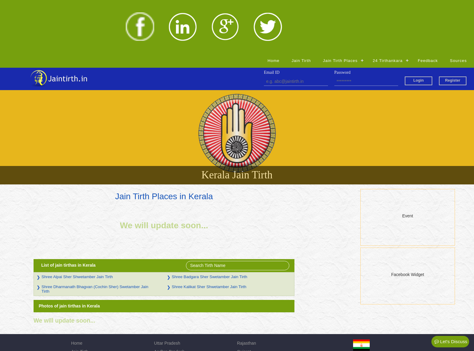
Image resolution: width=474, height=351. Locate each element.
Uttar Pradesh (167, 289)
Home (273, 7)
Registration (82, 323)
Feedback (428, 7)
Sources (458, 7)
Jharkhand (247, 306)
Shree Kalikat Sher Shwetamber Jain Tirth (260, 233)
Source (77, 315)
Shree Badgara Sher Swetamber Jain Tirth (260, 223)
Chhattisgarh (166, 323)
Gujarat (244, 298)
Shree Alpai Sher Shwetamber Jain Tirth (128, 223)
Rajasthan (246, 289)
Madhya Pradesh (170, 306)
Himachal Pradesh (171, 315)
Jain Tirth (301, 7)
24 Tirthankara (388, 7)
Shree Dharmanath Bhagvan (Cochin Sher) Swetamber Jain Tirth (146, 235)
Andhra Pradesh (169, 298)
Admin (243, 323)
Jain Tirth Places (340, 7)
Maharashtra (249, 315)
